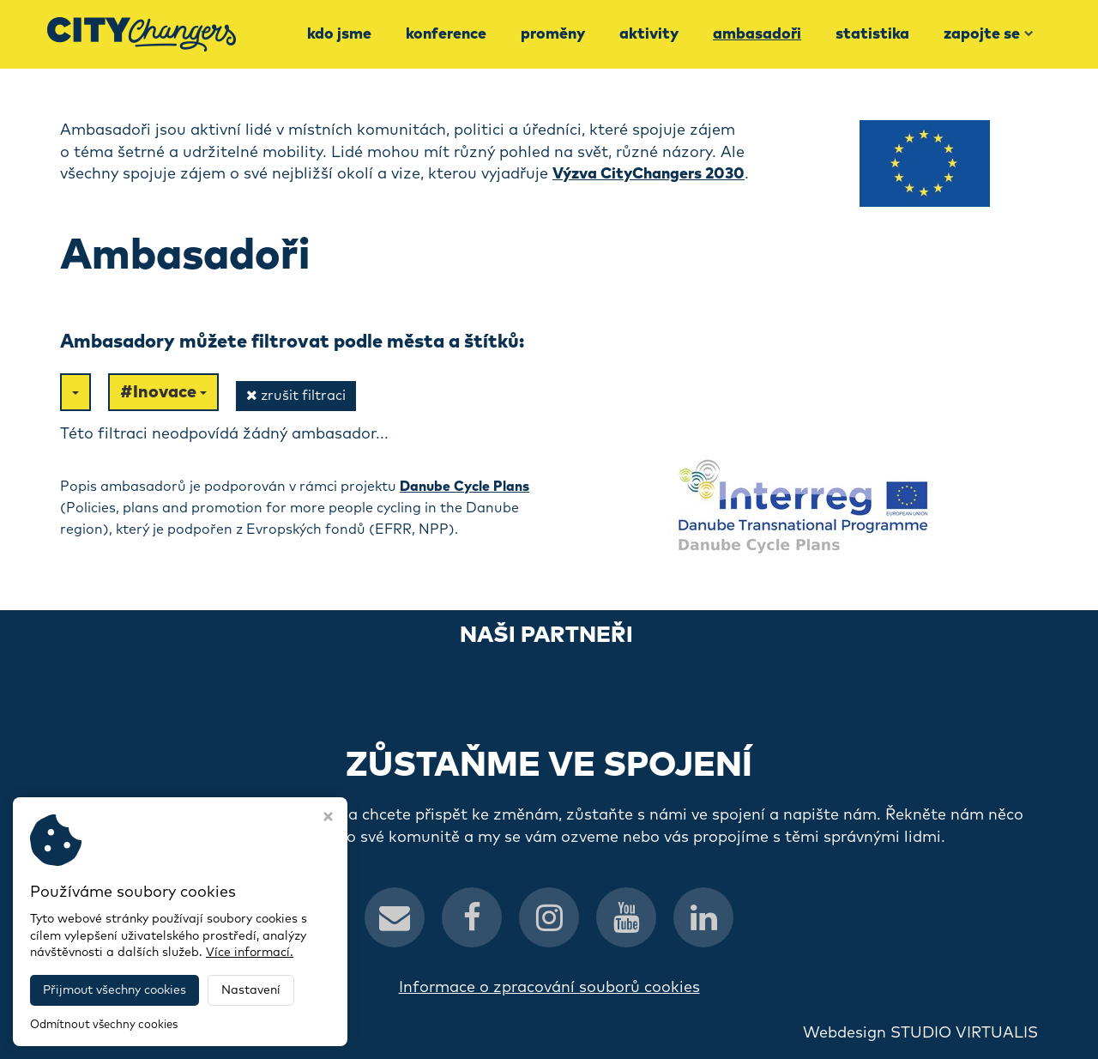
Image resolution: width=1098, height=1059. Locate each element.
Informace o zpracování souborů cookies (549, 987)
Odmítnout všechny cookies (104, 1025)
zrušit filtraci (296, 395)
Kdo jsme (339, 34)
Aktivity (649, 34)
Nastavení (251, 990)
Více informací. (249, 953)
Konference (446, 34)
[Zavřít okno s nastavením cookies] (328, 819)
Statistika (872, 34)
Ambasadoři (757, 34)
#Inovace (163, 392)
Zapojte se (989, 34)
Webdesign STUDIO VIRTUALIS (920, 1033)
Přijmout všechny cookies (114, 990)
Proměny (553, 34)
